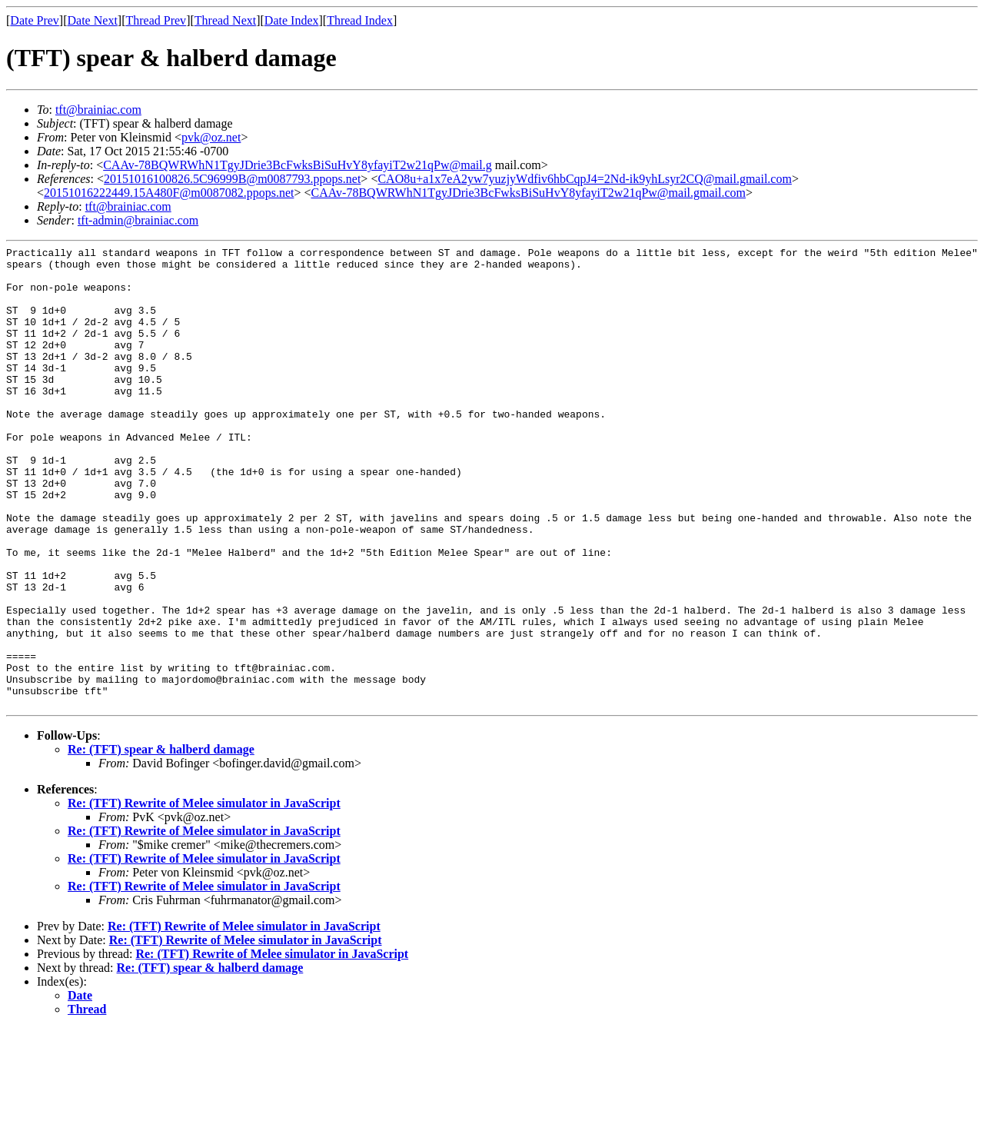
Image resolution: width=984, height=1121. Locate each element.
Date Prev (34, 20)
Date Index (291, 20)
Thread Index (360, 20)
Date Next (93, 20)
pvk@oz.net (211, 137)
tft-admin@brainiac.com (138, 220)
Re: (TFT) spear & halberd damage (161, 841)
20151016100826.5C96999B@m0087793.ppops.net (232, 178)
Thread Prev (155, 20)
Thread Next (225, 20)
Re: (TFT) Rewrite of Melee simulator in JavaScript (204, 895)
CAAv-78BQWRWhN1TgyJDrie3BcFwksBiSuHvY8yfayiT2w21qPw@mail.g (297, 164)
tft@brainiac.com (98, 109)
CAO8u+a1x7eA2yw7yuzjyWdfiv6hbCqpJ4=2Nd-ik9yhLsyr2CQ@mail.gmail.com (584, 178)
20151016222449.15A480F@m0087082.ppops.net (169, 192)
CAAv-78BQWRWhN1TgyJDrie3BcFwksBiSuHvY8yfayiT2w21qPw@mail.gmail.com (528, 192)
